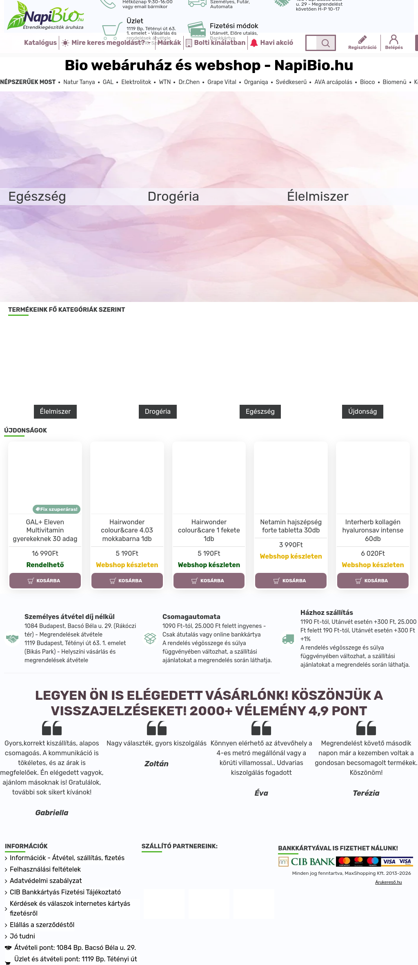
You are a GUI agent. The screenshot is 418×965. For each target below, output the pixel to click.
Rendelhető (45, 565)
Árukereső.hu (388, 882)
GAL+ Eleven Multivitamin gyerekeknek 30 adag (45, 530)
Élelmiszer (55, 411)
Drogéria (158, 411)
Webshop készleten (127, 565)
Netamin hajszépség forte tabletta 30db (291, 526)
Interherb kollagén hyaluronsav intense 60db (373, 530)
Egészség (260, 411)
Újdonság (362, 411)
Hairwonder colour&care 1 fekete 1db (209, 530)
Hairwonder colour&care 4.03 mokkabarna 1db (127, 530)
